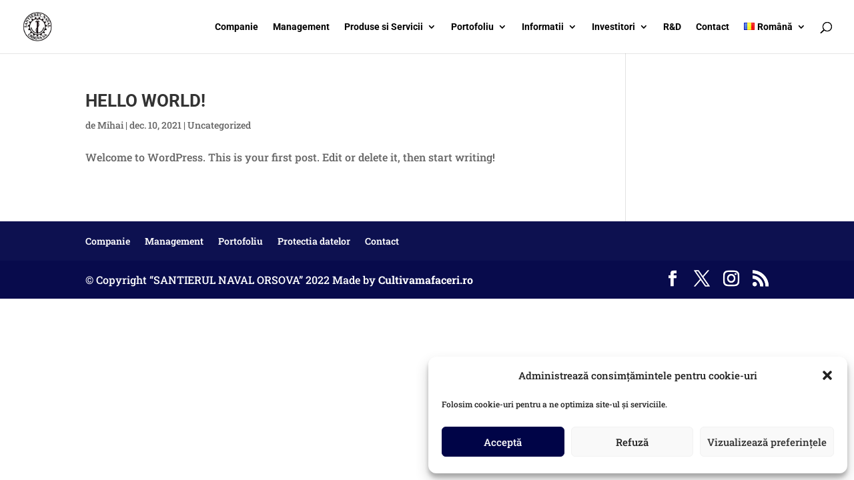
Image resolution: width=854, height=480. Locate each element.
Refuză (632, 442)
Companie (236, 27)
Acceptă (503, 442)
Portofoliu (472, 27)
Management (301, 27)
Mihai (110, 125)
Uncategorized (219, 125)
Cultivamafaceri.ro (425, 280)
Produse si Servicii (383, 27)
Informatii (543, 27)
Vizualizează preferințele (767, 442)
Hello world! (145, 101)
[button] (827, 375)
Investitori (613, 27)
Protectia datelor (314, 241)
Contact (712, 27)
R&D (672, 27)
